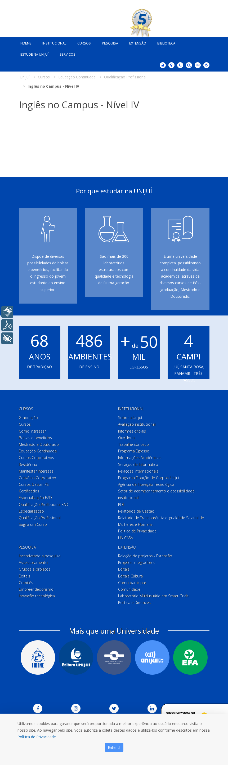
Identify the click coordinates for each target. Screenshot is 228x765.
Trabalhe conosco (133, 444)
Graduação (28, 417)
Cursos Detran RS (34, 484)
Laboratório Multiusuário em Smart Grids (153, 595)
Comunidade (129, 589)
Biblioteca (166, 43)
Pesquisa (110, 43)
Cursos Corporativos (36, 457)
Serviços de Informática (138, 464)
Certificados (29, 490)
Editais (24, 576)
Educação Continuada (38, 450)
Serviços (67, 54)
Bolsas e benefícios (35, 437)
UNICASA (125, 537)
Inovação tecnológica (37, 595)
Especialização (31, 511)
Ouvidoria (126, 437)
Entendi (114, 747)
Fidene (25, 43)
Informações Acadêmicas (139, 457)
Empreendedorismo (36, 589)
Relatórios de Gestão (136, 511)
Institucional (54, 43)
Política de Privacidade (137, 530)
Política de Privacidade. (37, 736)
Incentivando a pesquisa (39, 555)
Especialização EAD (35, 497)
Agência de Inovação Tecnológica (146, 484)
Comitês (26, 582)
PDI (121, 504)
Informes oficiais (132, 431)
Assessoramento (33, 562)
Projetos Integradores (136, 562)
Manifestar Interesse (36, 471)
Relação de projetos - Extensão (145, 555)
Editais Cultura (130, 576)
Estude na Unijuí (34, 54)
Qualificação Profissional (39, 517)
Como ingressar (32, 431)
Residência (28, 464)
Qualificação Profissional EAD (43, 504)
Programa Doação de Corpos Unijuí (148, 477)
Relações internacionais (138, 471)
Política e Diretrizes (134, 602)
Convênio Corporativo (37, 477)
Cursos (84, 43)
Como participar (132, 582)
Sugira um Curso (33, 524)
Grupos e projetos (34, 569)
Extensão (137, 43)
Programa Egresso (133, 450)
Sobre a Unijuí (130, 417)
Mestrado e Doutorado (39, 444)
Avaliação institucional (136, 424)
